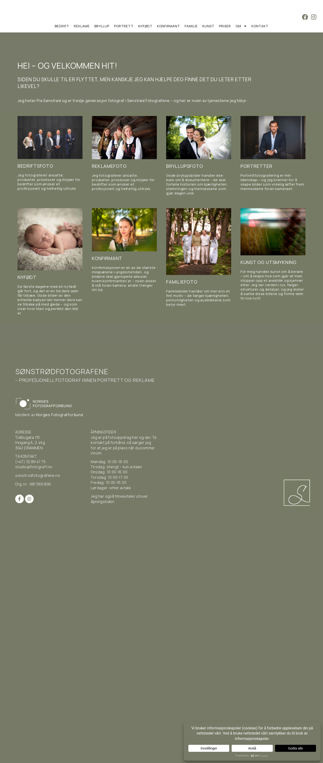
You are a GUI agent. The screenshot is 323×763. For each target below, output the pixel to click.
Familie (191, 26)
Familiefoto (181, 282)
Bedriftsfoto (35, 166)
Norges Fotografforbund (59, 414)
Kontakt (259, 26)
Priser (225, 26)
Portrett (123, 26)
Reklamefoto (109, 166)
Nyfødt (145, 26)
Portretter (256, 166)
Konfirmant (168, 26)
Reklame (82, 26)
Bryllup (101, 26)
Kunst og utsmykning (268, 262)
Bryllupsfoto (184, 166)
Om (241, 26)
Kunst (208, 26)
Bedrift (62, 26)
